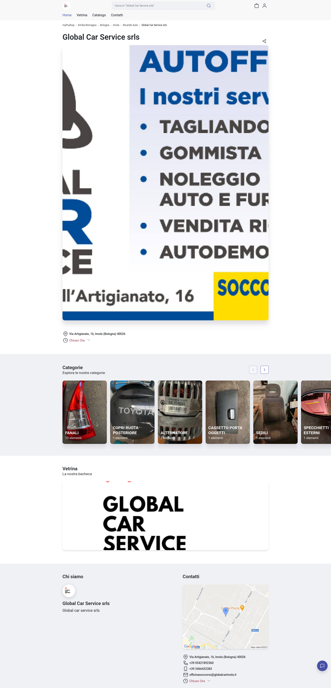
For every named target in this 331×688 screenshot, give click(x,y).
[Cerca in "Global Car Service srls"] (157, 6)
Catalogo (99, 15)
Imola (116, 25)
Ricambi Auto (130, 25)
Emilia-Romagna (87, 25)
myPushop (68, 25)
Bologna (104, 25)
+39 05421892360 (201, 663)
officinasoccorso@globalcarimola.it (212, 674)
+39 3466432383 (200, 668)
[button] (264, 42)
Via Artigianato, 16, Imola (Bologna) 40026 (97, 334)
